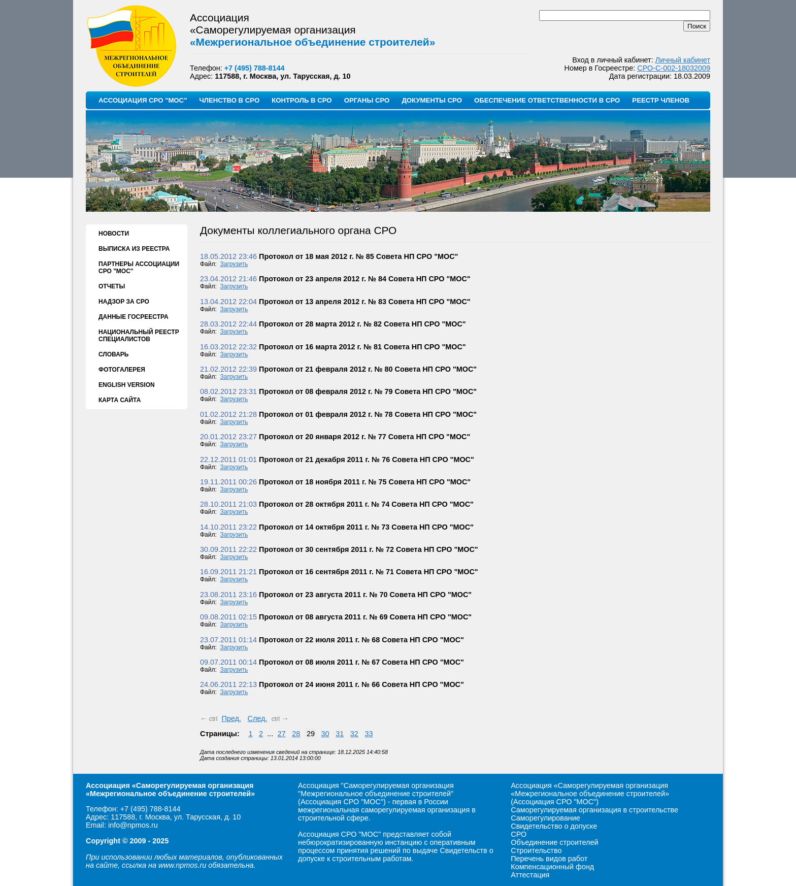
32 (354, 734)
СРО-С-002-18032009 (673, 68)
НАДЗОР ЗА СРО (123, 301)
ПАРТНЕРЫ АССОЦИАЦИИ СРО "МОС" (138, 267)
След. (257, 718)
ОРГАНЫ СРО (367, 100)
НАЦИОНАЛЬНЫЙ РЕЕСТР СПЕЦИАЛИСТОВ (138, 336)
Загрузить (234, 264)
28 (296, 734)
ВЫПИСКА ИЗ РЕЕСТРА (134, 248)
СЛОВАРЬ (113, 354)
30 (325, 734)
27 (282, 734)
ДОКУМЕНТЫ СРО (432, 100)
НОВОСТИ (113, 233)
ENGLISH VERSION (126, 384)
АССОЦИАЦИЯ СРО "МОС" (142, 100)
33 (369, 734)
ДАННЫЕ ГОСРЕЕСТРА (133, 316)
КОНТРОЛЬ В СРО (301, 100)
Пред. (231, 718)
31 (340, 734)
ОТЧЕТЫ (111, 286)
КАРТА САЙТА (119, 400)
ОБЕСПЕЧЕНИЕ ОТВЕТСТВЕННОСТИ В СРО (547, 100)
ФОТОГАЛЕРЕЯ (121, 369)
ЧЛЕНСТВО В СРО (229, 100)
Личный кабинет (682, 60)
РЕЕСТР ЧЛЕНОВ (660, 100)
